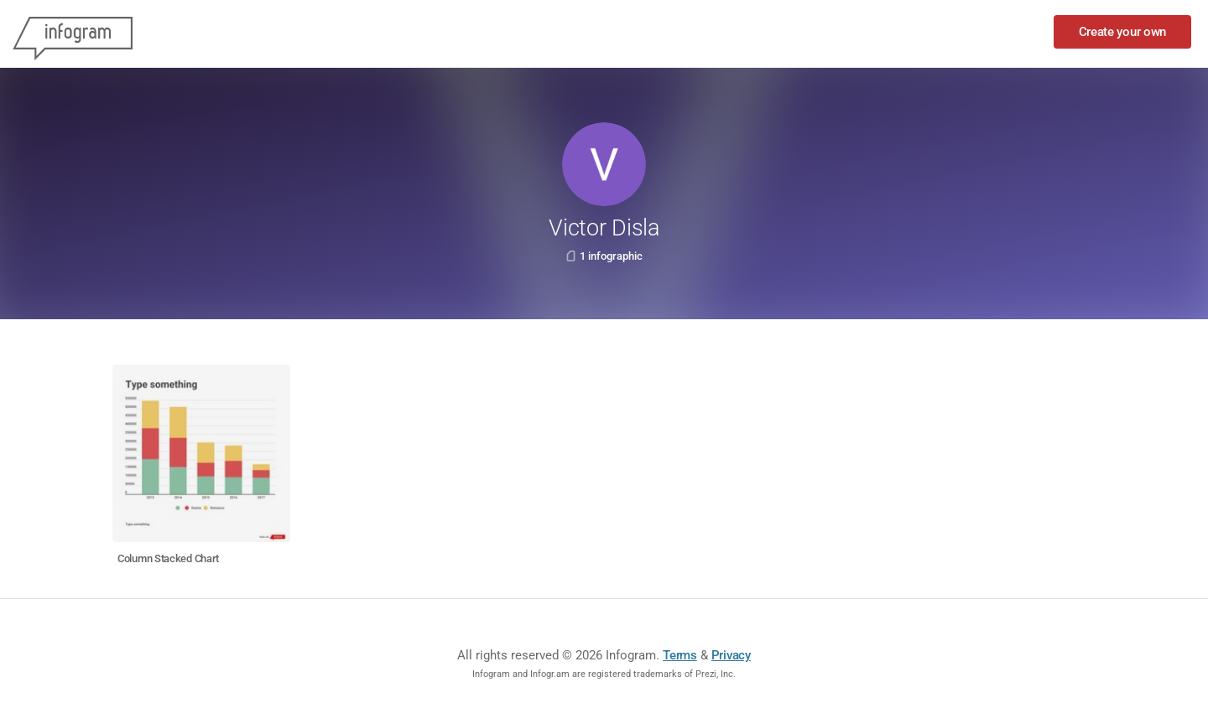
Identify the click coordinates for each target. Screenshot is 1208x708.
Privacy (731, 655)
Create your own (1123, 31)
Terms (680, 655)
